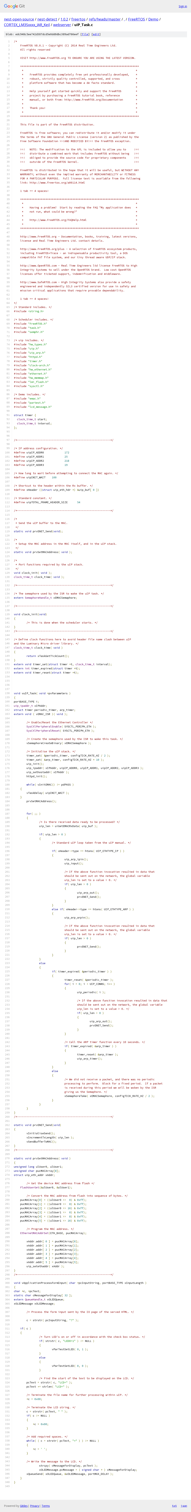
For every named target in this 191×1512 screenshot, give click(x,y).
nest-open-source (19, 19)
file (85, 34)
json (184, 1505)
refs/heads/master (105, 19)
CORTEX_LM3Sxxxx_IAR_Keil (27, 24)
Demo (153, 19)
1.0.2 (64, 19)
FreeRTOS (136, 19)
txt (174, 1505)
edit (96, 34)
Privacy (34, 1506)
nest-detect (47, 19)
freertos (78, 19)
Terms (46, 1506)
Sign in (183, 6)
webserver (62, 24)
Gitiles (24, 1506)
